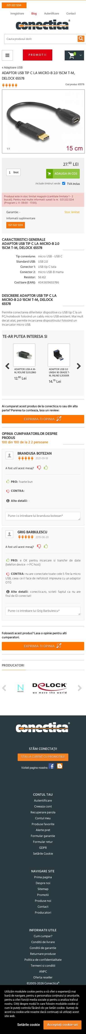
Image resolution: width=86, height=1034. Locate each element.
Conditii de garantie (43, 948)
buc (16, 172)
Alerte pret (43, 830)
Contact (43, 907)
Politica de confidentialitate (43, 960)
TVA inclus (73, 184)
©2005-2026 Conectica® (43, 983)
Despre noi (43, 883)
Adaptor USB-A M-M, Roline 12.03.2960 (25, 371)
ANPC (43, 971)
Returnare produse (43, 954)
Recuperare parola (43, 812)
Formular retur (43, 842)
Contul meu (43, 818)
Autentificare (43, 800)
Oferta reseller (43, 977)
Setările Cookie (43, 853)
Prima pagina (43, 877)
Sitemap (43, 889)
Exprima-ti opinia (39, 419)
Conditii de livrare (43, 942)
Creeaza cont (43, 806)
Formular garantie (43, 836)
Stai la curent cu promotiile (43, 757)
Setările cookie (28, 1025)
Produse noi (43, 901)
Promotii (38, 55)
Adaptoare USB (12, 67)
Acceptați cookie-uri (62, 1025)
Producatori (43, 912)
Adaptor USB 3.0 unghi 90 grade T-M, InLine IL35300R (59, 372)
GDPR (43, 848)
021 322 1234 (14, 5)
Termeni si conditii (43, 965)
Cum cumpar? (43, 936)
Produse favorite (43, 824)
